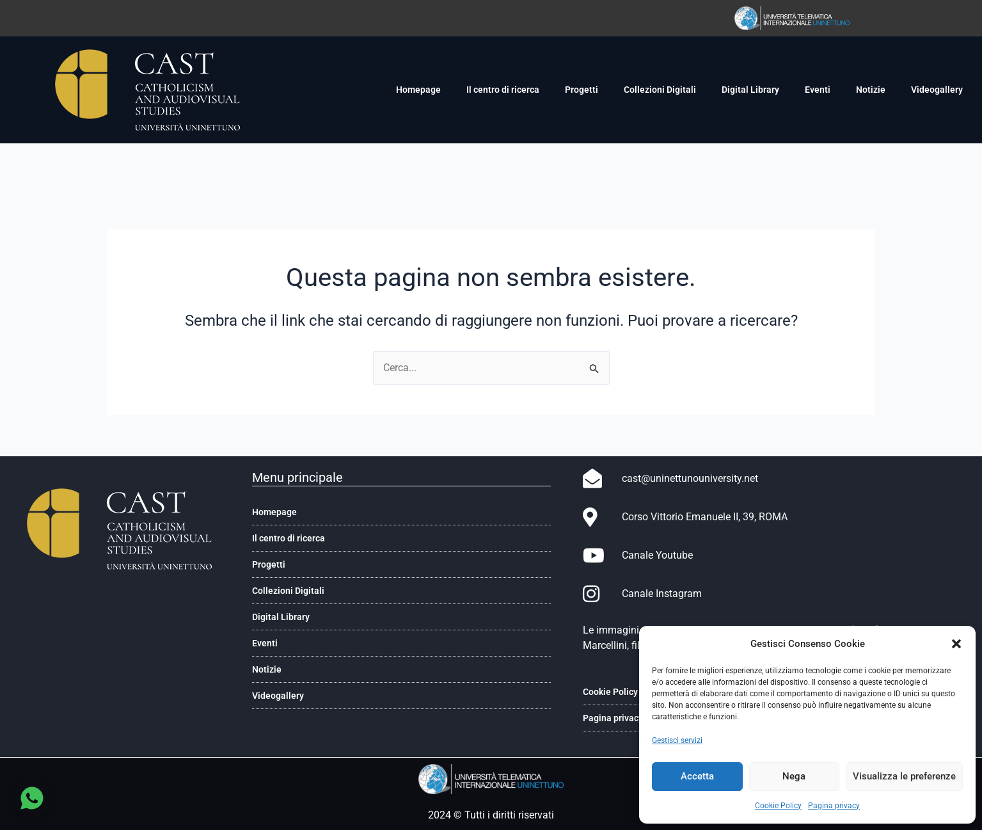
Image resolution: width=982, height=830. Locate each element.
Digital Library (750, 89)
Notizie (870, 89)
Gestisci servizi (677, 740)
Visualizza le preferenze (904, 776)
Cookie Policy (778, 805)
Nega (793, 776)
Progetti (581, 89)
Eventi (817, 89)
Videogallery (937, 89)
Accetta (697, 776)
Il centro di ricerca (502, 89)
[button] (956, 643)
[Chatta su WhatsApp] (32, 798)
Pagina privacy (834, 805)
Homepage (418, 89)
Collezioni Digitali (660, 89)
